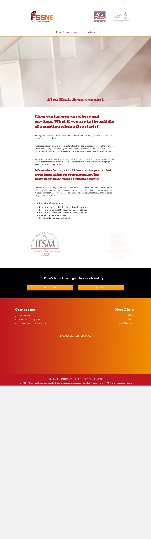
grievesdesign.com (123, 383)
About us (77, 33)
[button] (71, 33)
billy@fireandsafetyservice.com (32, 323)
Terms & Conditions (126, 323)
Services (66, 33)
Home (58, 33)
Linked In (130, 315)
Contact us (88, 33)
